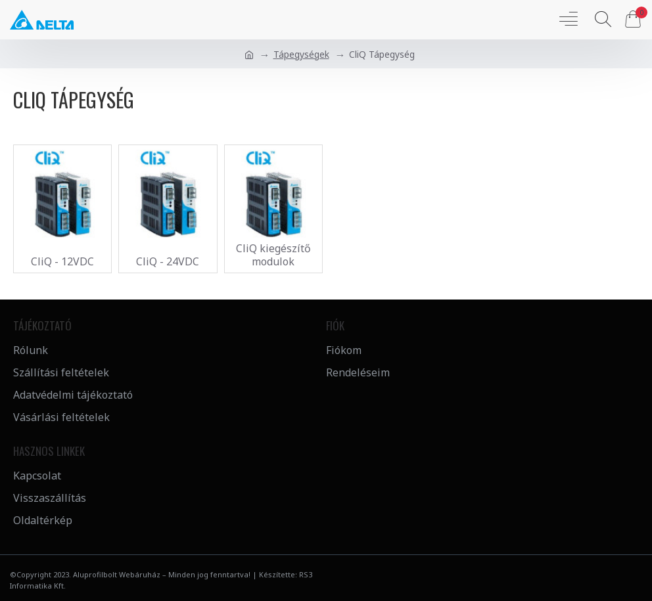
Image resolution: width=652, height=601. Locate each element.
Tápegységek (301, 54)
